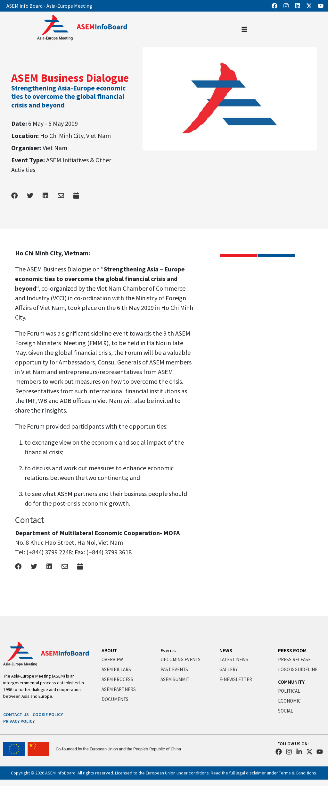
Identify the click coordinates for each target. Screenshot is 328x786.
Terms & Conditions (297, 773)
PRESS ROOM (292, 650)
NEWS (225, 650)
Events (168, 650)
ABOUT (109, 650)
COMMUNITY (291, 682)
